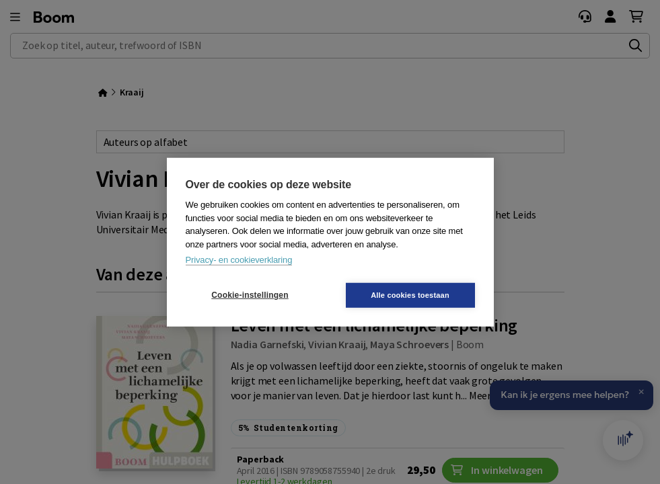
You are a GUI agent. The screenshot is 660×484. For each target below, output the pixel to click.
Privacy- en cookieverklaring (239, 260)
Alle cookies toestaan (410, 294)
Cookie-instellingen (249, 295)
